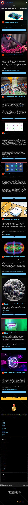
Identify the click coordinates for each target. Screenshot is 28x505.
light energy (22, 65)
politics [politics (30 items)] (26, 415)
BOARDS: (15, 494)
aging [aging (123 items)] (2, 413)
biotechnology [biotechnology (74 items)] (23, 413)
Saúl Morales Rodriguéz (6, 27)
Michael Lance (5, 465)
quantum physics (13, 156)
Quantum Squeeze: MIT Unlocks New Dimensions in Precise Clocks (14, 373)
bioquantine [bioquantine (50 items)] (14, 413)
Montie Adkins (4, 467)
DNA (2, 424)
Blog (14, 6)
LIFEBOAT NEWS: (16, 491)
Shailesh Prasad (5, 312)
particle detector (21, 105)
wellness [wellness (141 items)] (14, 417)
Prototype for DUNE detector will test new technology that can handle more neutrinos (14, 97)
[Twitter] (19, 501)
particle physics (10, 27)
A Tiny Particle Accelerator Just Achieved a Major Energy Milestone (14, 333)
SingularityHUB (4, 480)
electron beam (5, 340)
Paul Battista (5, 346)
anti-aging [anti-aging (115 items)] (7, 413)
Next (13, 399)
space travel (21, 271)
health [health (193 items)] (21, 414)
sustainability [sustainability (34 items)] (18, 416)
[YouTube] (22, 501)
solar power (15, 70)
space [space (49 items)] (16, 416)
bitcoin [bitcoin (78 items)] (26, 413)
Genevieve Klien (5, 271)
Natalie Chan (4, 461)
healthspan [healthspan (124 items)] (24, 414)
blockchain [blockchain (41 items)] (2, 414)
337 (14, 397)
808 (25, 397)
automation (3, 434)
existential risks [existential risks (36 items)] (12, 414)
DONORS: (11, 494)
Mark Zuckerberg (4, 428)
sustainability (18, 70)
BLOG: (15, 493)
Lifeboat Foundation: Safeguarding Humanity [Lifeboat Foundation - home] (12, 3)
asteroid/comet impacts (5, 432)
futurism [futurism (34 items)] (18, 414)
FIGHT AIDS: (10, 495)
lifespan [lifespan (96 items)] (18, 415)
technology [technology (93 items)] (20, 416)
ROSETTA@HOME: (9, 498)
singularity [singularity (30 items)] (14, 416)
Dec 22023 (2, 133)
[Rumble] (23, 501)
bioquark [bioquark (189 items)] (17, 413)
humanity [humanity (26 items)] (26, 414)
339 (18, 397)
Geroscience (3, 476)
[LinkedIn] (20, 501)
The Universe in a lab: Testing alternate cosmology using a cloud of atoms (14, 257)
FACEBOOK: (9, 491)
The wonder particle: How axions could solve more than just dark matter (14, 304)
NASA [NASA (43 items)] (22, 415)
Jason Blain (4, 466)
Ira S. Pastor (4, 468)
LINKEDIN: (9, 492)
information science (12, 271)
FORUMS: (12, 499)
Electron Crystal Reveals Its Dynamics (11, 22)
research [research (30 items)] (12, 416)
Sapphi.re (12, 501)
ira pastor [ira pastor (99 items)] (11, 415)
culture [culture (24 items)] (9, 414)
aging (2, 429)
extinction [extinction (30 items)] (14, 414)
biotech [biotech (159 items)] (20, 413)
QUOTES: (15, 499)
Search (26, 403)
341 (22, 397)
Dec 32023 (2, 96)
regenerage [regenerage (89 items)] (5, 416)
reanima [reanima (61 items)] (3, 416)
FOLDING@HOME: (9, 497)
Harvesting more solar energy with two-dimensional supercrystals (13, 55)
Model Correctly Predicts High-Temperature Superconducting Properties (15, 133)
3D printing (3, 422)
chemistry (10, 70)
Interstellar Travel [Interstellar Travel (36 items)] (8, 415)
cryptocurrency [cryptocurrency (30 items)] (8, 414)
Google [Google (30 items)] (19, 414)
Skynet (2, 427)
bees (2, 435)
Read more (14, 30)
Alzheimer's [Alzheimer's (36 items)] (5, 413)
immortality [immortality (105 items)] (5, 415)
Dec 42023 (2, 54)
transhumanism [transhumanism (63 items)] (24, 416)
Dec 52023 (2, 22)
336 (12, 397)
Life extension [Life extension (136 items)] (15, 415)
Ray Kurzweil (3, 425)
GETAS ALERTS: (15, 492)
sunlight (13, 60)
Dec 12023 (2, 304)
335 (10, 397)
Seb (3, 464)
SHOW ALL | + (3, 470)
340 (20, 397)
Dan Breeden (5, 389)
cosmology (8, 271)
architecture (3, 431)
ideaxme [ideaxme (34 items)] (2, 415)
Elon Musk (3, 426)
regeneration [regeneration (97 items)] (9, 416)
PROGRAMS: (15, 497)
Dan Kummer (5, 116)
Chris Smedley (4, 469)
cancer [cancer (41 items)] (5, 414)
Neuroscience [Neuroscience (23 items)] (24, 415)
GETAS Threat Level (14, 489)
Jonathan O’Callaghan (6, 310)
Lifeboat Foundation (5, 501)
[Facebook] (17, 501)
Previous (5, 397)
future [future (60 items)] (16, 414)
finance (9, 389)
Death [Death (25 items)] (10, 414)
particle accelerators (10, 343)
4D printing (3, 423)
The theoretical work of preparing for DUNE (11, 219)
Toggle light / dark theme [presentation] (26, 2)
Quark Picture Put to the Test (9, 174)
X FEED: (9, 493)
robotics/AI (16, 156)
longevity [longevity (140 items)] (20, 415)
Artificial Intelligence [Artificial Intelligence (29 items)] (11, 413)
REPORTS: (15, 495)
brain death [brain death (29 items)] (4, 414)
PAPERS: (15, 498)
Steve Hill (4, 462)
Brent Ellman (4, 463)
